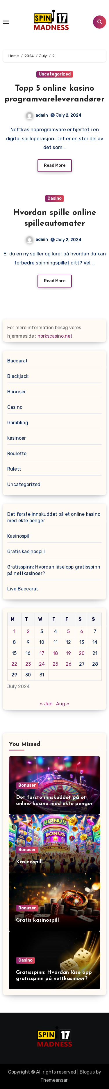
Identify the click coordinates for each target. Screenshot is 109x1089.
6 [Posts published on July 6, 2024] (81, 631)
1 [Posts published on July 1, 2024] (14, 631)
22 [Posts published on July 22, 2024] (14, 664)
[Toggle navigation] (6, 22)
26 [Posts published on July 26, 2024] (69, 664)
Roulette (17, 453)
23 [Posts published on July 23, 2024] (28, 664)
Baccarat (17, 361)
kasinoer (16, 438)
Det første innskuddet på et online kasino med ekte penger (53, 517)
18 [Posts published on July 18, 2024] (55, 653)
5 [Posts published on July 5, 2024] (68, 631)
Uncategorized (55, 74)
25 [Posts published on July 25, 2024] (55, 664)
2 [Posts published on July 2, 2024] (28, 631)
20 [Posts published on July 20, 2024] (82, 653)
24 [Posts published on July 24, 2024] (42, 664)
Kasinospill (19, 536)
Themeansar (53, 1080)
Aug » (62, 703)
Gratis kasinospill (26, 551)
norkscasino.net (54, 336)
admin (37, 115)
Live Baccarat (22, 589)
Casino (54, 198)
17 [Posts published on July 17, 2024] (42, 653)
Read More (54, 165)
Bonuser (16, 391)
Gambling (17, 422)
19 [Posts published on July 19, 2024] (68, 653)
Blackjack (18, 376)
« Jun (46, 703)
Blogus (87, 1072)
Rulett (14, 469)
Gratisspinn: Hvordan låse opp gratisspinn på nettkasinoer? (53, 570)
